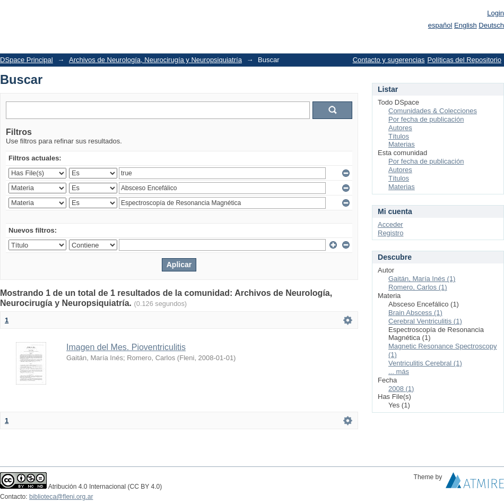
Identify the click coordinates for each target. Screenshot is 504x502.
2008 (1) (401, 389)
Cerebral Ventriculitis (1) (425, 321)
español (440, 25)
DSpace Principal (26, 60)
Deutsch (491, 25)
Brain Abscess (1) (415, 313)
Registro (390, 233)
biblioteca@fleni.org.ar (61, 496)
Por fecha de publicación (426, 119)
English (465, 25)
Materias (401, 144)
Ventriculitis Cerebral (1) (425, 363)
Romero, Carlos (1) (417, 287)
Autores (400, 128)
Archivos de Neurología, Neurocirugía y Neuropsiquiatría (155, 60)
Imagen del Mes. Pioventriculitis (126, 347)
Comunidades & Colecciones (432, 111)
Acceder (390, 224)
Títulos (398, 136)
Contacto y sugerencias (389, 60)
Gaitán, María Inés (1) (421, 279)
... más (398, 372)
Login (495, 13)
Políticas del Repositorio (464, 60)
